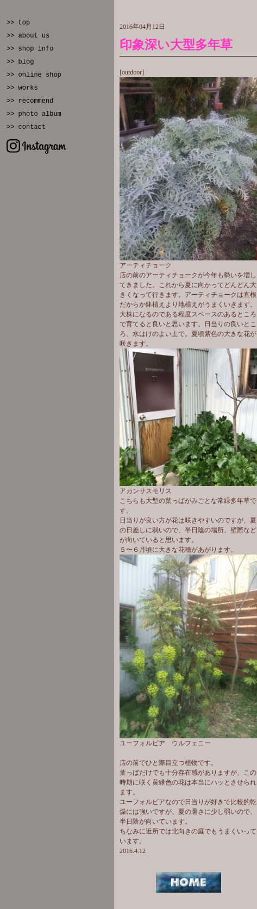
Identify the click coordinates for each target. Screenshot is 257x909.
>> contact (26, 127)
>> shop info (30, 49)
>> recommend (30, 101)
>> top (18, 23)
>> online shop (34, 75)
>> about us (28, 36)
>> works (22, 88)
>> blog (20, 62)
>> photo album (34, 114)
